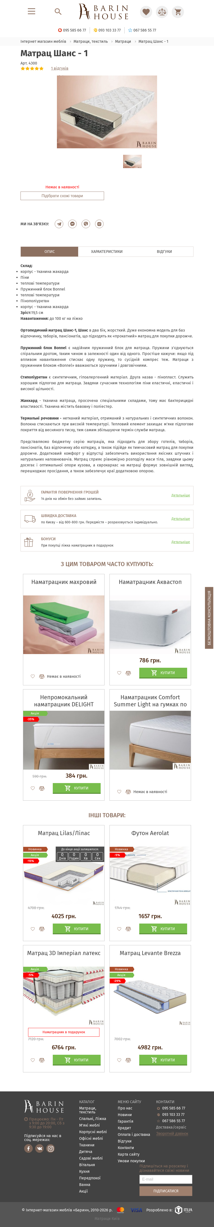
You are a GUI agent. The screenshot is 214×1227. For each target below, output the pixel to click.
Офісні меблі (91, 1139)
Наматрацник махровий (63, 582)
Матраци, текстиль (87, 1110)
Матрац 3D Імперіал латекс (63, 953)
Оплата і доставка (134, 1135)
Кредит (124, 1128)
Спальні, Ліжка (92, 1119)
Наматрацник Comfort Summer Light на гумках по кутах (150, 704)
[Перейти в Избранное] (146, 12)
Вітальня (87, 1165)
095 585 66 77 (173, 1108)
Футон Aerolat (150, 833)
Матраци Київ (107, 1219)
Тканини (87, 1145)
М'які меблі (89, 1125)
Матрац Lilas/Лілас (64, 833)
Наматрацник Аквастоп (150, 582)
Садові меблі (91, 1158)
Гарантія (125, 1121)
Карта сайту (128, 1154)
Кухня (84, 1172)
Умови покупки (131, 1161)
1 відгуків (59, 68)
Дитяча (85, 1152)
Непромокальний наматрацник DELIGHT (64, 701)
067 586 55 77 (173, 1121)
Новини (125, 1115)
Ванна (84, 1185)
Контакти (126, 1148)
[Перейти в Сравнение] (162, 12)
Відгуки (125, 1141)
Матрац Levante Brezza (150, 953)
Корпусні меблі (93, 1132)
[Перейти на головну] (107, 12)
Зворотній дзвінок (172, 1134)
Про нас (125, 1108)
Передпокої (90, 1178)
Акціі (83, 1191)
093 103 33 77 (173, 1115)
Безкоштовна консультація (209, 618)
